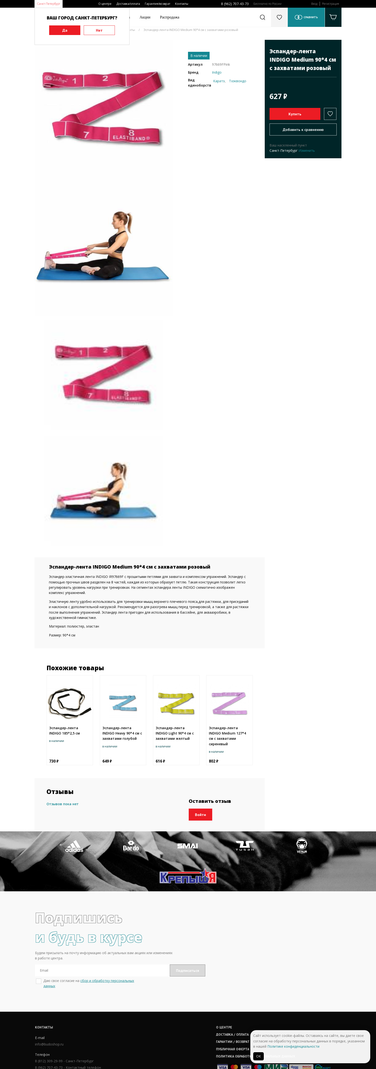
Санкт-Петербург (48, 4)
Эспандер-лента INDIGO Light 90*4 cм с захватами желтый (175, 733)
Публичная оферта (173, 1020)
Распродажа (169, 17)
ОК (258, 1056)
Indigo (217, 72)
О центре (105, 4)
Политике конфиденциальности (293, 1046)
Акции (145, 17)
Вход (314, 4)
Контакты (181, 4)
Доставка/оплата (128, 4)
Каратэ (219, 81)
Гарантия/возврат (157, 4)
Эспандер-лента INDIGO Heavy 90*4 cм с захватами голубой (122, 733)
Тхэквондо (237, 81)
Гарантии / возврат (174, 1013)
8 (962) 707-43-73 (235, 3)
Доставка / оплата (173, 1006)
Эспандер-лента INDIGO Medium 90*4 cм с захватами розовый (190, 30)
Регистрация (330, 4)
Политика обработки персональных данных (196, 1027)
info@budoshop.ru (49, 1016)
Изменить (307, 150)
